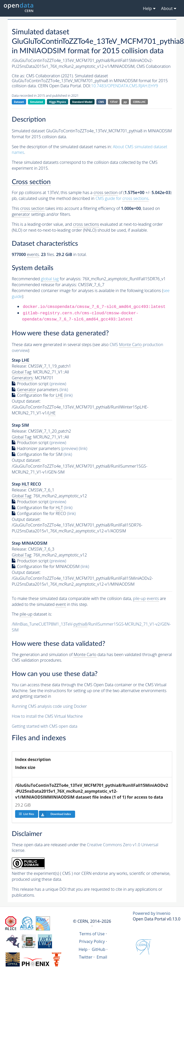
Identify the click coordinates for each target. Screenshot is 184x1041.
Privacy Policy (92, 941)
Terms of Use (92, 934)
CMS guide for (122, 198)
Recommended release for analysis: (44, 284)
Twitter (86, 957)
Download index (55, 814)
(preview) (58, 384)
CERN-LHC (139, 102)
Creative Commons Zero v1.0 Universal (122, 844)
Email (102, 957)
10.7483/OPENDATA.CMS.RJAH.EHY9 (124, 86)
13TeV (114, 102)
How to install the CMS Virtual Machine (47, 716)
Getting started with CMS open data (44, 726)
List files (26, 813)
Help (83, 949)
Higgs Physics (57, 102)
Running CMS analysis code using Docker (49, 706)
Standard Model (82, 102)
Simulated (36, 102)
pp (125, 102)
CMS (101, 102)
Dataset (19, 102)
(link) (63, 389)
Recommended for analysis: (46, 279)
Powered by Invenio (151, 913)
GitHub (98, 949)
